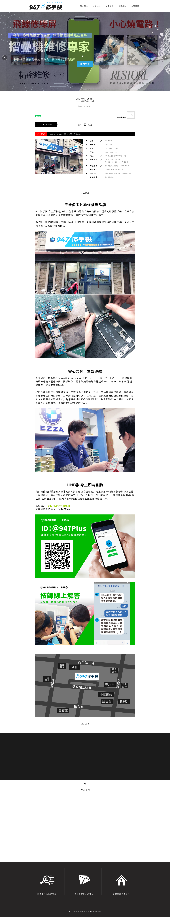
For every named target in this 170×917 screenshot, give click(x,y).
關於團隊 (84, 6)
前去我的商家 (109, 177)
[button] (165, 58)
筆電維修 (110, 6)
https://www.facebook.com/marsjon (118, 173)
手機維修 (97, 6)
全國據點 (122, 6)
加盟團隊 (135, 6)
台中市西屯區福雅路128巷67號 (115, 156)
